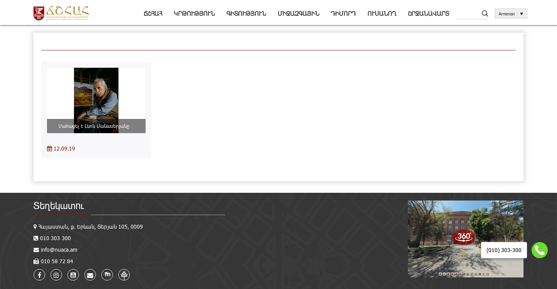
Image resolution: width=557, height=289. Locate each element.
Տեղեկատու (59, 205)
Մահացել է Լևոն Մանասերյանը (96, 126)
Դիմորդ (343, 13)
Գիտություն (246, 13)
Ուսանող (381, 13)
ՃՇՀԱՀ (153, 13)
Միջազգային (298, 13)
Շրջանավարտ (428, 13)
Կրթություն (194, 13)
